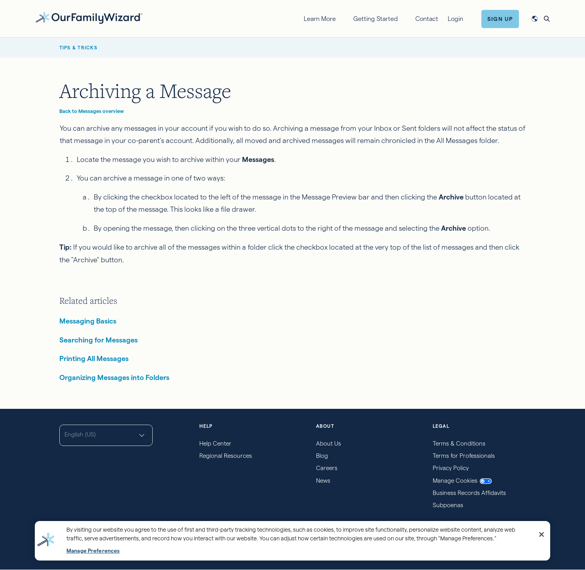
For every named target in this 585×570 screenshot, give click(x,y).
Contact (426, 18)
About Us (328, 443)
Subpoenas (448, 505)
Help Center (215, 443)
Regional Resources (225, 455)
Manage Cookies (462, 480)
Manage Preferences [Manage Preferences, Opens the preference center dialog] (92, 551)
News (323, 480)
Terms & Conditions (459, 443)
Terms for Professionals (464, 455)
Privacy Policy (451, 468)
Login (455, 18)
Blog (322, 455)
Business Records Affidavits (469, 492)
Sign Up (500, 19)
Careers (326, 468)
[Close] (541, 534)
